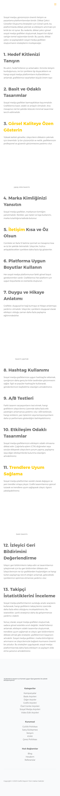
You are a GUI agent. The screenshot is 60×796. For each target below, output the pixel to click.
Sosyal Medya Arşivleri (30, 709)
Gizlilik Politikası (30, 726)
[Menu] (55, 4)
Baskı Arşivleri (30, 696)
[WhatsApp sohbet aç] (50, 4)
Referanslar (30, 760)
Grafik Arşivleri (30, 703)
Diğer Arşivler (30, 700)
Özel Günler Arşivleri (30, 706)
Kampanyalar (30, 693)
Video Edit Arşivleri (30, 712)
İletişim (17, 229)
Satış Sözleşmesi (30, 730)
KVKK (30, 736)
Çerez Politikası (30, 739)
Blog (30, 753)
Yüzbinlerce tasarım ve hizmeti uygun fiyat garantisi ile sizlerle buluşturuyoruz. (25, 679)
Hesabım (30, 757)
